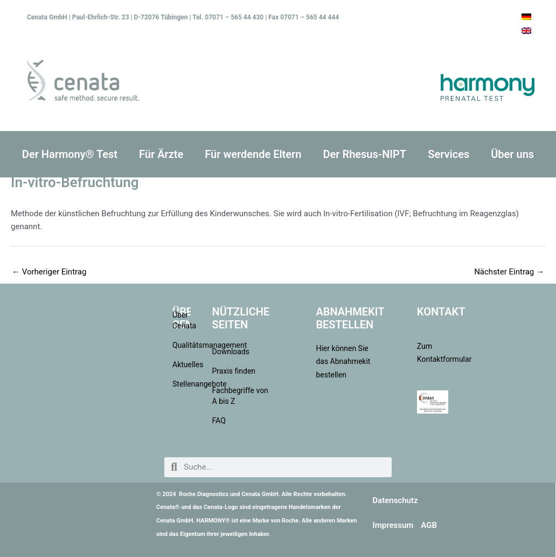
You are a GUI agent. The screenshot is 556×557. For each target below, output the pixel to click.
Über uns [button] (512, 154)
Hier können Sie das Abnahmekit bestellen (343, 362)
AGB (429, 525)
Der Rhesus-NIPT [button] (364, 154)
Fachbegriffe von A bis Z (240, 395)
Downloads (231, 351)
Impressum (392, 525)
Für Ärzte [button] (161, 154)
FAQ (219, 420)
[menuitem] (526, 17)
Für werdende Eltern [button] (253, 154)
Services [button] (448, 154)
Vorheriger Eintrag (49, 272)
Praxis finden (234, 371)
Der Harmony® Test (69, 154)
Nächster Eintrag (509, 272)
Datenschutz (395, 500)
